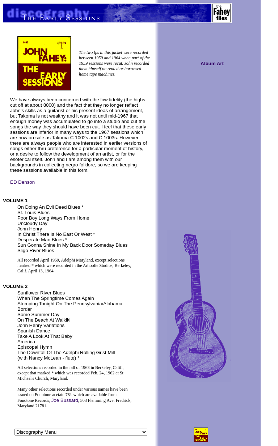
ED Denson (22, 182)
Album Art (212, 63)
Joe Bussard (64, 400)
